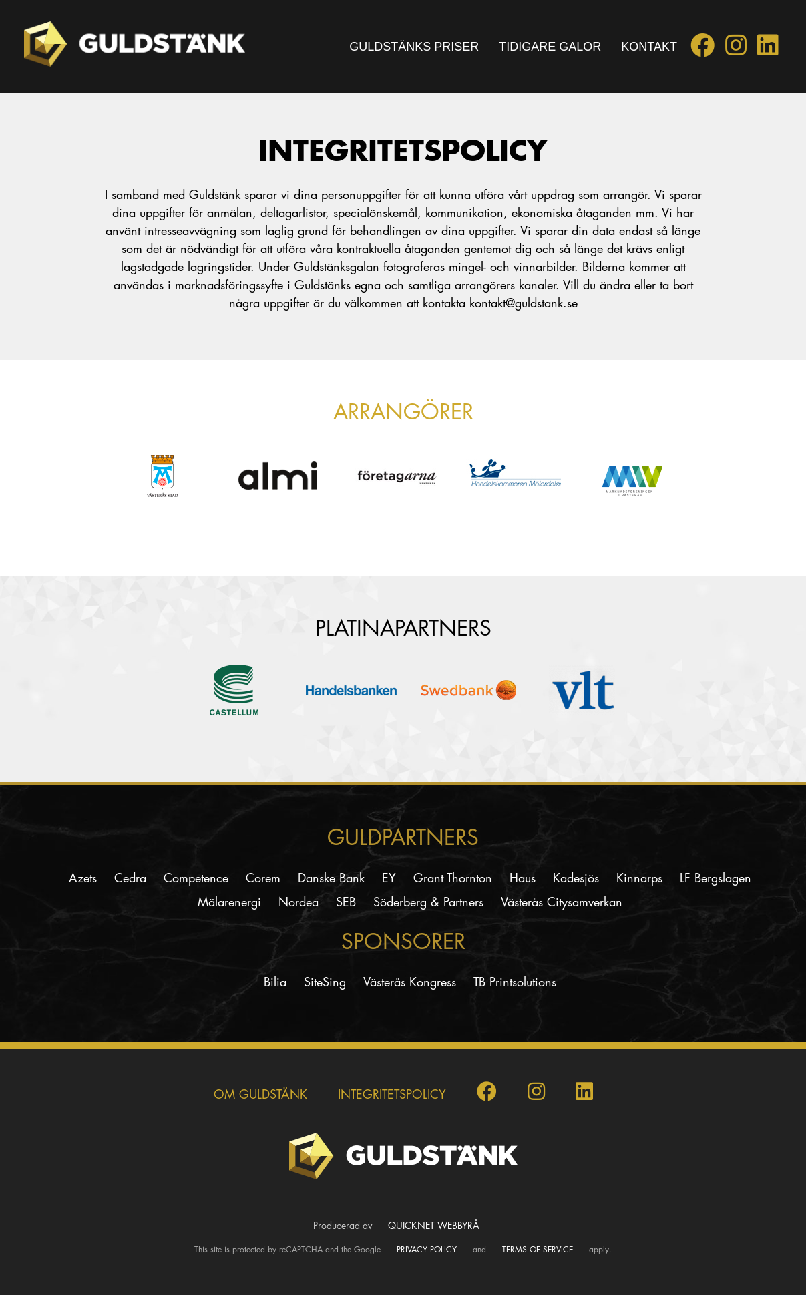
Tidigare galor (550, 46)
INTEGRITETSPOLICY (392, 1094)
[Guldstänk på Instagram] (736, 49)
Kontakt (649, 46)
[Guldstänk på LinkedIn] (768, 49)
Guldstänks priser (414, 46)
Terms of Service (537, 1249)
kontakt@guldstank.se (523, 303)
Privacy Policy (427, 1249)
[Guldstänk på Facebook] (702, 49)
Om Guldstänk (260, 1094)
